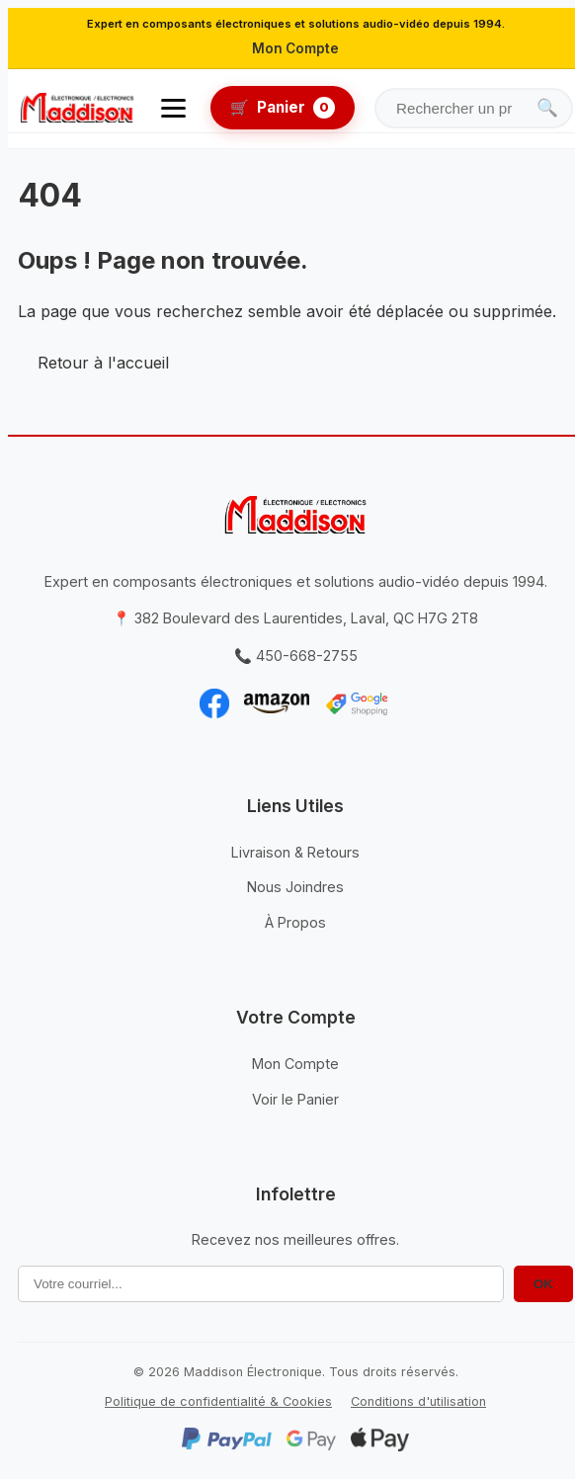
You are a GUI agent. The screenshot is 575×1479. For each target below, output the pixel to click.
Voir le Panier (295, 1099)
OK (543, 1283)
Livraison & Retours (295, 852)
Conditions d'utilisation (418, 1401)
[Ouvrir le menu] (173, 108)
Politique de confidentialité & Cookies (218, 1401)
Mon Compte (295, 48)
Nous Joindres (295, 886)
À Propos (295, 922)
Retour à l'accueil (103, 362)
